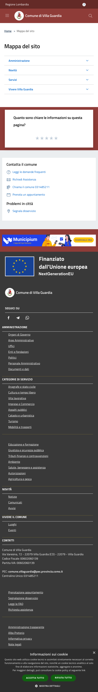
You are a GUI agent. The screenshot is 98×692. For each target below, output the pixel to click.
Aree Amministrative (21, 340)
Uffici (11, 346)
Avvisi (12, 508)
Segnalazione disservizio (23, 598)
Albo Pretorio (16, 633)
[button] (49, 686)
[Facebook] (8, 317)
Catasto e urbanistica (21, 415)
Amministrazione (19, 60)
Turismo (13, 421)
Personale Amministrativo (24, 363)
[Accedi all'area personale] (84, 4)
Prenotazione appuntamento (25, 592)
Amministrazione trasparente (26, 627)
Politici (12, 357)
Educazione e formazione (23, 444)
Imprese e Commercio (21, 404)
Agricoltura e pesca (20, 479)
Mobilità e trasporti (20, 427)
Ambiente (14, 462)
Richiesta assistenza (20, 609)
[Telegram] (18, 317)
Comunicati (15, 502)
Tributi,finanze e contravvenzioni (28, 456)
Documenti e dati (18, 369)
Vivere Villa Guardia (21, 89)
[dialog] (49, 670)
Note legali (14, 644)
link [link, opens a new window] (83, 670)
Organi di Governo (19, 334)
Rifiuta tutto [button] (63, 677)
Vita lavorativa (17, 398)
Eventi (12, 530)
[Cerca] (90, 16)
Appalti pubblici (17, 410)
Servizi (13, 80)
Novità (13, 70)
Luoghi (12, 524)
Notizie (12, 496)
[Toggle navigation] (7, 15)
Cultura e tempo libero (22, 392)
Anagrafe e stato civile (22, 387)
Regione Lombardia (17, 4)
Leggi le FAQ (15, 604)
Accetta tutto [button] (35, 677)
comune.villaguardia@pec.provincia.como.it (35, 571)
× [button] (94, 653)
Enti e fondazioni (18, 352)
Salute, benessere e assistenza (27, 467)
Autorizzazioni (17, 473)
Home (7, 31)
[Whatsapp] (27, 317)
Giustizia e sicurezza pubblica (26, 450)
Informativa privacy (20, 638)
